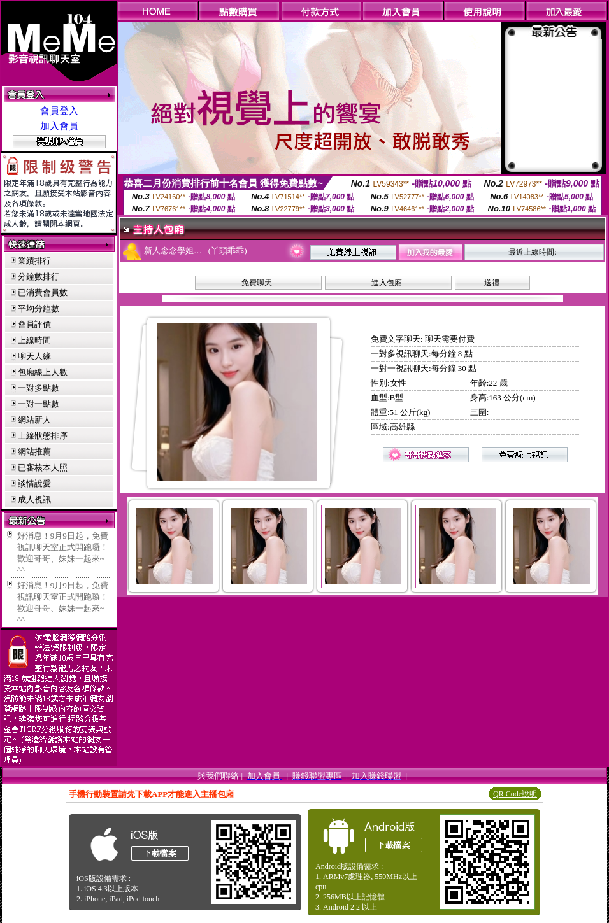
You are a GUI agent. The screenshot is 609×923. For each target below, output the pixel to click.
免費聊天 (256, 282)
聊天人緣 (34, 356)
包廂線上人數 (43, 372)
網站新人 (34, 420)
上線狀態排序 (43, 435)
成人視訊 (34, 499)
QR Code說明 (515, 793)
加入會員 (59, 126)
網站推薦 (34, 451)
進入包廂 (386, 282)
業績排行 (34, 260)
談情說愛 (34, 483)
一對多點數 (38, 388)
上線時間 (34, 340)
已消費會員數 (43, 292)
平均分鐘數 (38, 308)
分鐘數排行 (38, 276)
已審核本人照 (43, 467)
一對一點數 (38, 404)
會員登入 (59, 111)
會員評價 (34, 324)
